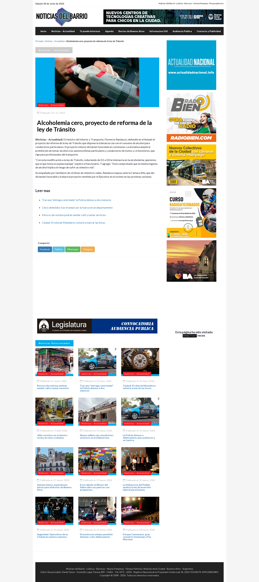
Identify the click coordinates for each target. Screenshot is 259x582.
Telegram (88, 249)
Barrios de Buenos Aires (131, 31)
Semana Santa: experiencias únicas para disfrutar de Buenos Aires (54, 487)
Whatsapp (72, 249)
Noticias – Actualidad (63, 31)
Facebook (45, 249)
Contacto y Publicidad (209, 31)
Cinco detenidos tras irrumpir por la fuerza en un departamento (77, 207)
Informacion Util (158, 31)
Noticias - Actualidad (54, 41)
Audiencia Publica (182, 31)
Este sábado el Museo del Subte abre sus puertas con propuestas (95, 487)
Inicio (43, 31)
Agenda (109, 31)
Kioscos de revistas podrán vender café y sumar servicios (74, 214)
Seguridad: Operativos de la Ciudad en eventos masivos (52, 535)
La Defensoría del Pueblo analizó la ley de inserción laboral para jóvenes (137, 487)
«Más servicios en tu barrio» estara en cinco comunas (52, 436)
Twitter (59, 249)
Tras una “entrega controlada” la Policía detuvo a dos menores (76, 199)
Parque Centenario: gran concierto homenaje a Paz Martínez (137, 537)
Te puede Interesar (90, 31)
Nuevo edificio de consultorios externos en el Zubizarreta (96, 436)
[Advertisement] (97, 285)
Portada (39, 41)
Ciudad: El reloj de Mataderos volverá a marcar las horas (73, 222)
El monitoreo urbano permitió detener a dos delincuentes (96, 535)
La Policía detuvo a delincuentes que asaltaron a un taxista (139, 438)
